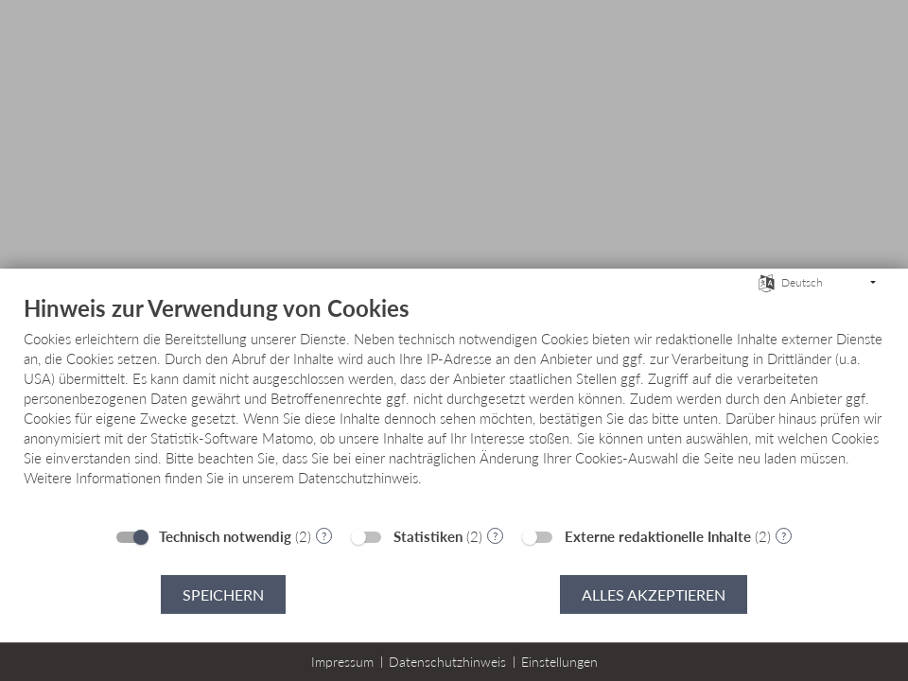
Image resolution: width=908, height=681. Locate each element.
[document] (454, 405)
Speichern (223, 594)
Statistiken (428, 536)
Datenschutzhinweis (447, 662)
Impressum (342, 662)
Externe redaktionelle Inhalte (658, 536)
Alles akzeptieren (653, 594)
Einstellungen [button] (559, 662)
